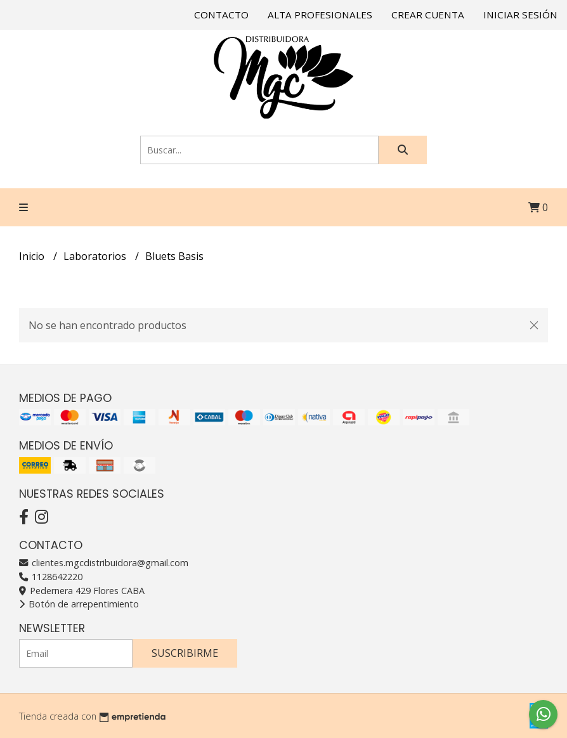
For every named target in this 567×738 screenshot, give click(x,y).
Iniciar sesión (520, 14)
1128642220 (50, 577)
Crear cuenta (427, 14)
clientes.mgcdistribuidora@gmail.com (103, 563)
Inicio (33, 256)
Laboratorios (96, 256)
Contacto (221, 14)
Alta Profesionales (320, 14)
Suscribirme (185, 653)
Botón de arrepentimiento (79, 604)
